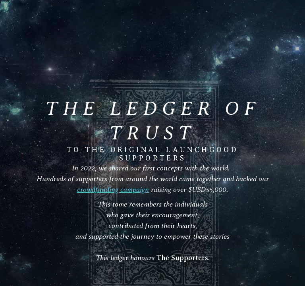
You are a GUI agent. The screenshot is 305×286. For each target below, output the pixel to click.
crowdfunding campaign (113, 189)
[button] (289, 19)
